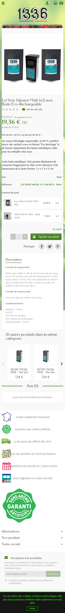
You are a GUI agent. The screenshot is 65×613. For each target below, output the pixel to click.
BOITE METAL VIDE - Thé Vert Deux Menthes (46, 372)
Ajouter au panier (46, 236)
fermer (32, 608)
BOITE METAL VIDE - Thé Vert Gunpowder (19, 372)
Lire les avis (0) (32, 109)
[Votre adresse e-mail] (25, 574)
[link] (42, 246)
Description (13, 259)
